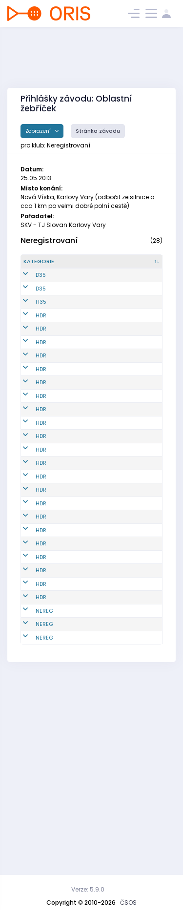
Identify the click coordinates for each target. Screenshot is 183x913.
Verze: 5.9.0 (87, 889)
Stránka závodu (98, 131)
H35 (41, 326)
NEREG (44, 784)
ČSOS (128, 902)
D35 (41, 287)
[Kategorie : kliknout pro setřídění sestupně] (45, 265)
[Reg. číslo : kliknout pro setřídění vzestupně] (87, 265)
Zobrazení (38, 131)
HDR (41, 344)
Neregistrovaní (49, 240)
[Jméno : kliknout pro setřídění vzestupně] (134, 265)
